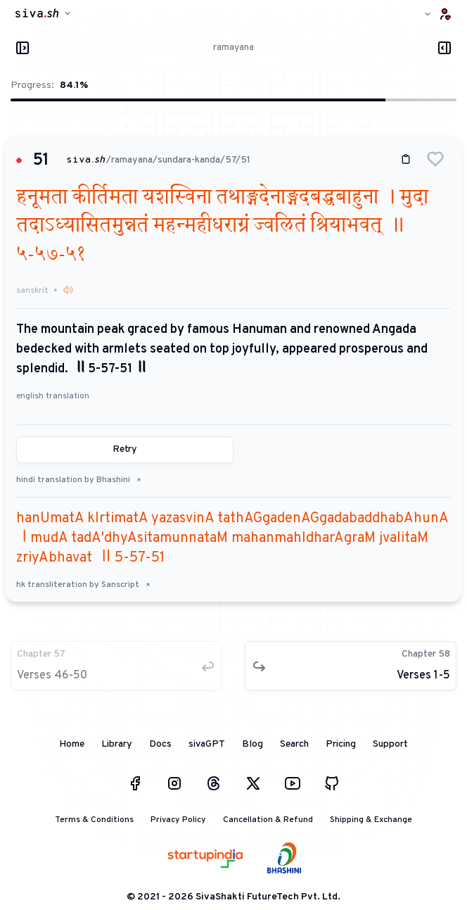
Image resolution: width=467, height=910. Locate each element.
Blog (252, 744)
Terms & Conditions (94, 820)
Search (294, 744)
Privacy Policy (178, 820)
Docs (160, 744)
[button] (435, 159)
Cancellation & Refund (268, 820)
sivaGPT (206, 744)
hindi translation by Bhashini (78, 480)
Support (390, 744)
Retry (125, 449)
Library (116, 744)
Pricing (341, 744)
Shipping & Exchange (371, 820)
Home (71, 744)
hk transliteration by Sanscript (83, 584)
